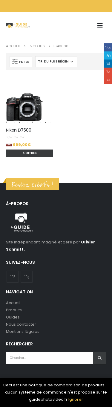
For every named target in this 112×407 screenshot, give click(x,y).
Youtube (13, 277)
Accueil (13, 303)
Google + (108, 72)
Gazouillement (108, 55)
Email (108, 80)
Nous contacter (21, 324)
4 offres (29, 153)
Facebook (108, 47)
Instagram (27, 277)
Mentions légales (22, 331)
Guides (13, 317)
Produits (14, 310)
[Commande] (56, 61)
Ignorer (75, 399)
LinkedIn (108, 64)
